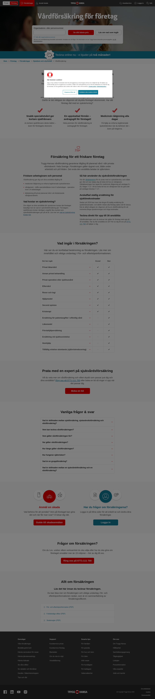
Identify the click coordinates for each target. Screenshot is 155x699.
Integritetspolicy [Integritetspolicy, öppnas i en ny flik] (101, 86)
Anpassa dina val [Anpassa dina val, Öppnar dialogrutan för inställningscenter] (69, 92)
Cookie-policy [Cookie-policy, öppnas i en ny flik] (93, 86)
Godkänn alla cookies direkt (88, 92)
